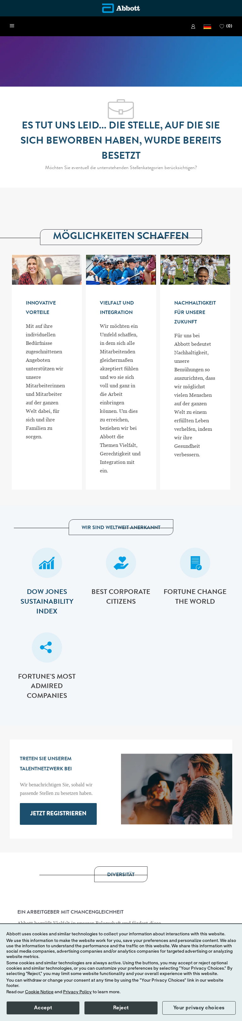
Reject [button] (121, 1007)
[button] (207, 26)
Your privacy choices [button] (199, 1007)
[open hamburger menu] (12, 26)
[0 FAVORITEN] (226, 26)
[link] (193, 26)
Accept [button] (43, 1007)
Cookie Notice (39, 992)
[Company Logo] (121, 8)
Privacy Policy (77, 992)
